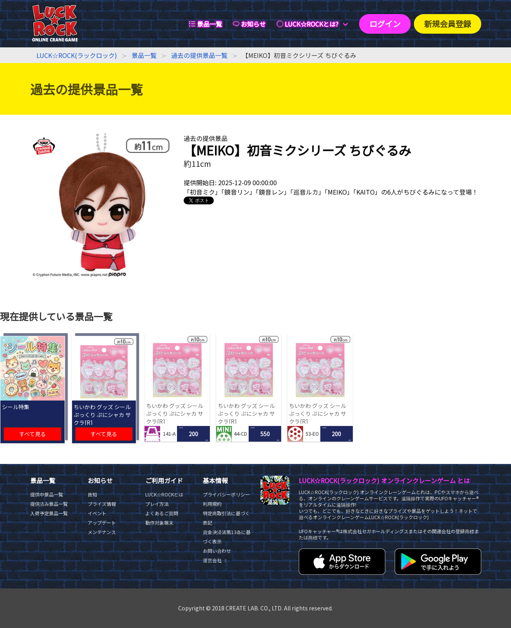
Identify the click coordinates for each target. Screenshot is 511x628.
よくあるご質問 (161, 513)
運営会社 (216, 560)
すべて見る (32, 434)
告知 (92, 494)
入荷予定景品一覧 (49, 513)
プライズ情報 (102, 503)
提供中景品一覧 (46, 494)
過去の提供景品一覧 (199, 55)
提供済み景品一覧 (49, 503)
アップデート (102, 522)
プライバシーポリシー (226, 494)
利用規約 (212, 503)
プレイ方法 (157, 503)
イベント (97, 513)
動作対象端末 (159, 522)
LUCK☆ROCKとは (164, 494)
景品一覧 (144, 55)
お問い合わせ (217, 550)
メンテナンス (102, 532)
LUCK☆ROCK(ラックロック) (76, 55)
